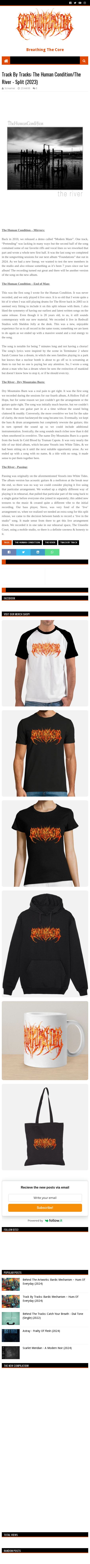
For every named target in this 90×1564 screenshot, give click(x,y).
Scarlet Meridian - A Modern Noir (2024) (47, 1348)
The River (50, 542)
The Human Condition (27, 542)
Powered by (45, 1220)
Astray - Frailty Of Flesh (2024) (41, 1330)
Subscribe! (45, 1207)
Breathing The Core (45, 49)
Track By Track (68, 542)
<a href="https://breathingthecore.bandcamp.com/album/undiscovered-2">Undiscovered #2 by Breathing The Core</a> (36, 1449)
